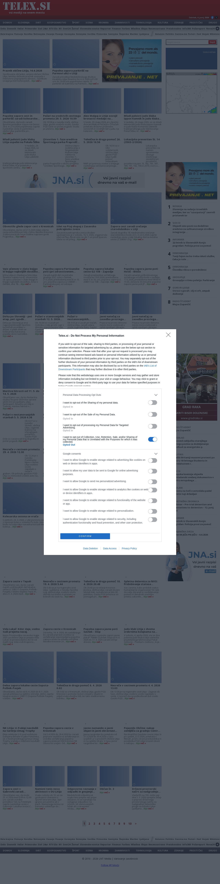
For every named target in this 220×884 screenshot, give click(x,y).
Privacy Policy (129, 548)
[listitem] (110, 395)
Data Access (110, 548)
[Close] (169, 336)
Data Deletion (90, 548)
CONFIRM (85, 536)
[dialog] (110, 442)
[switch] (152, 402)
